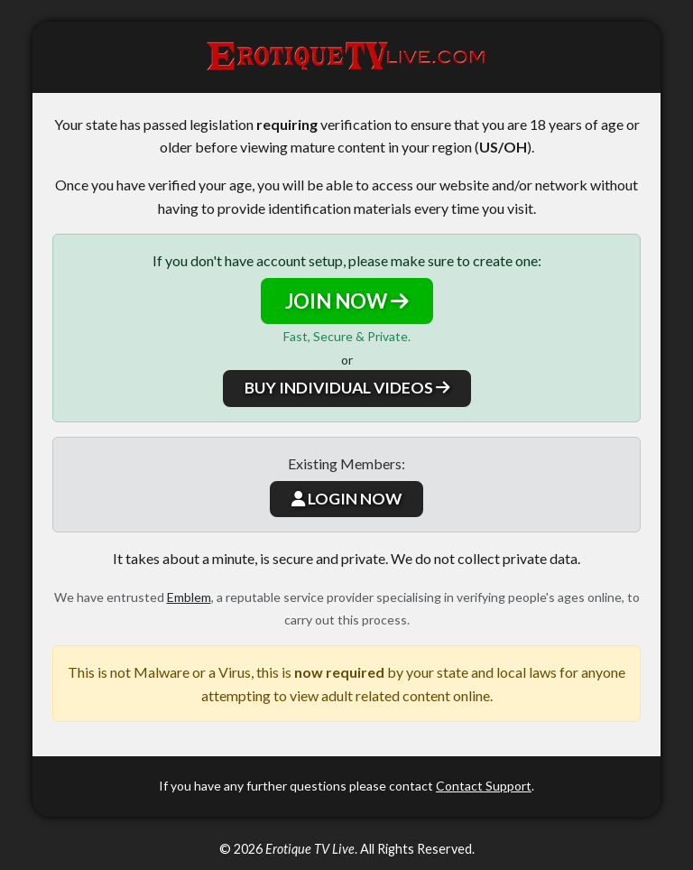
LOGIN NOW (346, 498)
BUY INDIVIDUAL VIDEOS (347, 387)
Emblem (189, 597)
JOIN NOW (347, 301)
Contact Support (483, 785)
